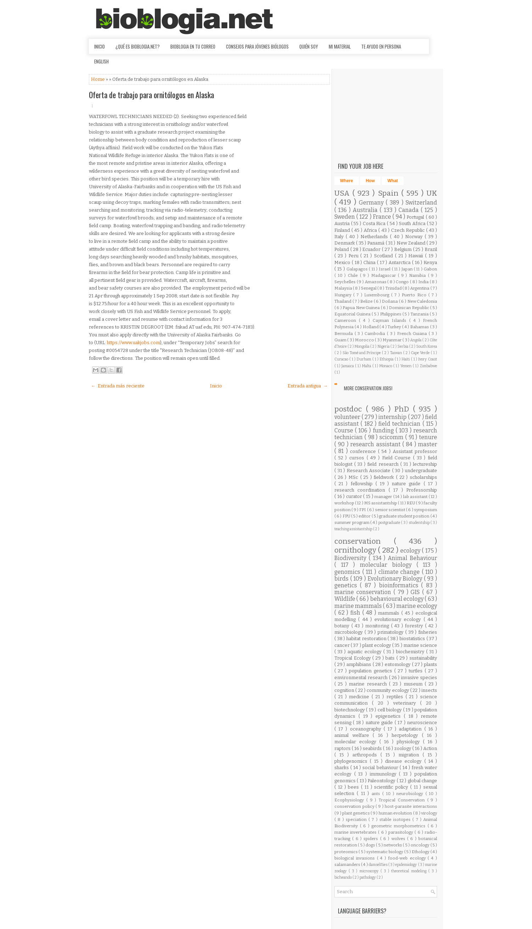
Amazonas (376, 281)
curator (354, 496)
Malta (367, 366)
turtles (417, 670)
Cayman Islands (391, 320)
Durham (364, 359)
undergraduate (421, 470)
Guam (340, 339)
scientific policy (392, 787)
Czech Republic (408, 230)
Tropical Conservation (403, 800)
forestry (415, 625)
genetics (347, 585)
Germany (372, 202)
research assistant (376, 444)
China (370, 262)
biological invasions (355, 858)
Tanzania (420, 314)
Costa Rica (375, 223)
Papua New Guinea (361, 307)
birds (342, 578)
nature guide (407, 483)
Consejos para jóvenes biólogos (257, 46)
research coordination (361, 490)
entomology (398, 664)
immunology (384, 774)
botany (342, 625)
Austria (342, 223)
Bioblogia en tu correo (192, 46)
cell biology (390, 709)
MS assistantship (381, 502)
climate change (400, 572)
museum (414, 684)
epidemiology (406, 864)
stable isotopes (396, 819)
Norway (415, 236)
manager (383, 496)
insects (429, 690)
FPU (347, 516)
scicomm (392, 437)
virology (429, 813)
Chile (354, 275)
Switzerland (421, 202)
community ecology (388, 690)
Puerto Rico (415, 294)
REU (411, 502)
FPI (363, 509)
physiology (410, 741)
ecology (411, 550)
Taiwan (396, 353)
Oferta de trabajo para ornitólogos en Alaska (151, 94)
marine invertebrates (356, 832)
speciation (357, 819)
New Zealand (412, 243)
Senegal (369, 288)
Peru (355, 255)
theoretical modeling (409, 871)
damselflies (378, 864)
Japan (408, 269)
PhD (403, 409)
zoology (403, 748)
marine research (369, 684)
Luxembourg (377, 294)
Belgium (403, 249)
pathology (368, 877)
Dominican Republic (409, 307)
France (382, 216)
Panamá (376, 243)
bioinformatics (400, 585)
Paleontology (382, 780)
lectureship (425, 464)
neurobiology (410, 793)
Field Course (397, 457)
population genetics (371, 670)
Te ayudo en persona (381, 46)
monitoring (378, 625)
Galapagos (357, 269)
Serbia (403, 346)
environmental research (361, 677)
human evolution (396, 813)
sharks (342, 767)
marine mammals (358, 606)
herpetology (407, 735)
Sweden (345, 216)
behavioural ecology (397, 598)
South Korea (426, 346)
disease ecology (404, 761)
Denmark (345, 243)
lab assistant (416, 496)
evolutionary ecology (399, 619)
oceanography (367, 729)
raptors (343, 748)
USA (343, 193)
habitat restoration (366, 638)
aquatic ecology (365, 651)
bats (390, 658)
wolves (399, 838)
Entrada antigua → (308, 385)
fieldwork (385, 477)
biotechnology (350, 709)
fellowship (363, 483)
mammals (389, 613)
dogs (371, 845)
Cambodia (375, 333)
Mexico (343, 262)
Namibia (418, 275)
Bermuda (344, 333)
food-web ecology (408, 858)
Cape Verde (421, 353)
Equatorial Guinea (353, 314)
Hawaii (416, 255)
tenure (428, 437)
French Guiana (413, 333)
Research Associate (369, 470)
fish (356, 612)
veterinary (406, 703)
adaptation (411, 729)
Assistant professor (415, 451)
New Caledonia (422, 301)
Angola (416, 340)
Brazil (431, 249)
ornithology (356, 550)
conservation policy (354, 806)
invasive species (419, 677)
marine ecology (416, 606)
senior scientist (390, 509)
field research (383, 464)
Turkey (394, 326)
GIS (416, 592)
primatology (391, 632)
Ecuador (372, 249)
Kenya (430, 262)
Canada (409, 210)
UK (431, 193)
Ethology (421, 851)
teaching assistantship (353, 529)
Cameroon (346, 320)
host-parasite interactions (411, 806)
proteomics (346, 851)
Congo (403, 281)
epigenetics (389, 716)
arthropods (366, 754)
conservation (364, 541)
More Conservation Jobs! (368, 388)
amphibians (359, 664)
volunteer (348, 417)
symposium (425, 509)
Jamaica (348, 366)
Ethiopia (387, 359)
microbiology (349, 632)
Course (344, 430)
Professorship (421, 490)
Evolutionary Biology (396, 578)
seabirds (373, 748)
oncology (420, 845)
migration (410, 754)
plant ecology (377, 645)
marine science (420, 645)
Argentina (420, 288)
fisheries (427, 632)
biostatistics (413, 638)
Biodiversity (351, 558)
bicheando (343, 877)
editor (364, 516)
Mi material (340, 46)
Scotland (384, 255)
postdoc (350, 409)
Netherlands (375, 236)
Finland (342, 230)
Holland (371, 326)
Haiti (406, 359)
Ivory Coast (427, 359)
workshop (344, 502)
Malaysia (343, 288)
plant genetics (356, 813)
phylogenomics (352, 761)
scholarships (423, 477)
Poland (342, 249)
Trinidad (393, 288)
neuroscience (422, 722)
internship (393, 417)
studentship (420, 522)
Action (430, 748)
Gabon (430, 269)
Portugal (416, 217)
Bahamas (420, 326)
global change (422, 780)
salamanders (347, 864)
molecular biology (388, 564)
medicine (360, 696)
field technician (400, 423)
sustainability (423, 658)
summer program (352, 522)
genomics (348, 572)
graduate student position (404, 516)
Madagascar (384, 275)
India (424, 281)
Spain (389, 193)
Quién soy (308, 46)
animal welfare (353, 735)
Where (346, 180)
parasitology (401, 832)
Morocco (365, 339)
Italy (340, 236)
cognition (344, 690)
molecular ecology (356, 741)
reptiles (396, 696)
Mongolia (362, 346)
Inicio (99, 46)
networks (393, 845)
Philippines (391, 314)
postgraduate (389, 522)
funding (384, 430)
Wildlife (345, 598)
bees (354, 787)
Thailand (343, 301)
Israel (385, 269)
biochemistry (411, 651)
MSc (354, 477)
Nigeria (384, 346)
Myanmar (392, 339)
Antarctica (400, 262)
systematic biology (385, 851)
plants (430, 664)
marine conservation (364, 592)
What (392, 180)
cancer (342, 645)
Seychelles (345, 281)
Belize (367, 301)
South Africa (412, 223)
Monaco (386, 366)
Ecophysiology (350, 800)
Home (98, 79)
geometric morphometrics (400, 825)
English (101, 61)
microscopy (370, 871)
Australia (366, 210)
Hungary (343, 294)
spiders (371, 838)
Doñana (390, 301)
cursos (358, 457)
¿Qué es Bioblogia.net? (137, 46)
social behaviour (380, 767)
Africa (371, 230)
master (427, 444)
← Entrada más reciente (118, 385)
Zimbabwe (428, 366)
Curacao (341, 359)
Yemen (406, 366)
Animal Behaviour (412, 558)
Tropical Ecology (353, 658)
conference (364, 451)
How (370, 180)
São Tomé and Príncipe (362, 353)
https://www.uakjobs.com (133, 342)
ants (377, 793)
